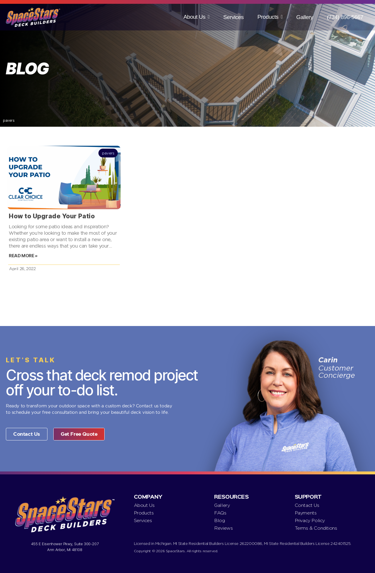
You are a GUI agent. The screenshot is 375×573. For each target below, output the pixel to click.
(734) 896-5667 (345, 17)
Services (233, 17)
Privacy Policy (310, 520)
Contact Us (307, 505)
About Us (194, 17)
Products (268, 17)
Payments (306, 513)
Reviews (223, 528)
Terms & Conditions (316, 528)
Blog (219, 520)
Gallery (304, 17)
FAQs (220, 513)
